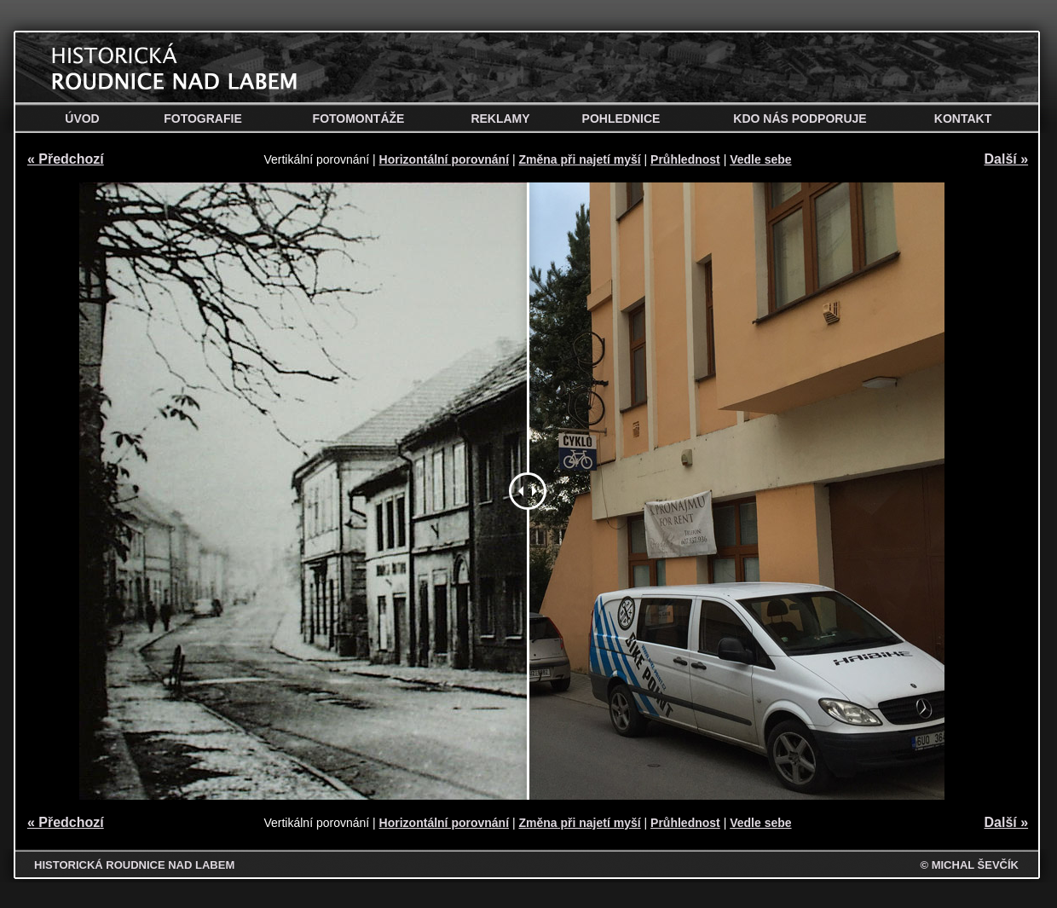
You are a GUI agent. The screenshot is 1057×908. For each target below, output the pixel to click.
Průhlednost (685, 159)
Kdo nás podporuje (799, 118)
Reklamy (500, 118)
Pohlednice (621, 118)
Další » (1007, 159)
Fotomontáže (359, 118)
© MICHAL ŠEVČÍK (969, 865)
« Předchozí (65, 159)
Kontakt (962, 118)
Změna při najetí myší (579, 159)
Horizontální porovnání (444, 159)
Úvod (82, 118)
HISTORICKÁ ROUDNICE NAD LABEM (134, 865)
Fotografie (203, 118)
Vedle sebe (760, 159)
